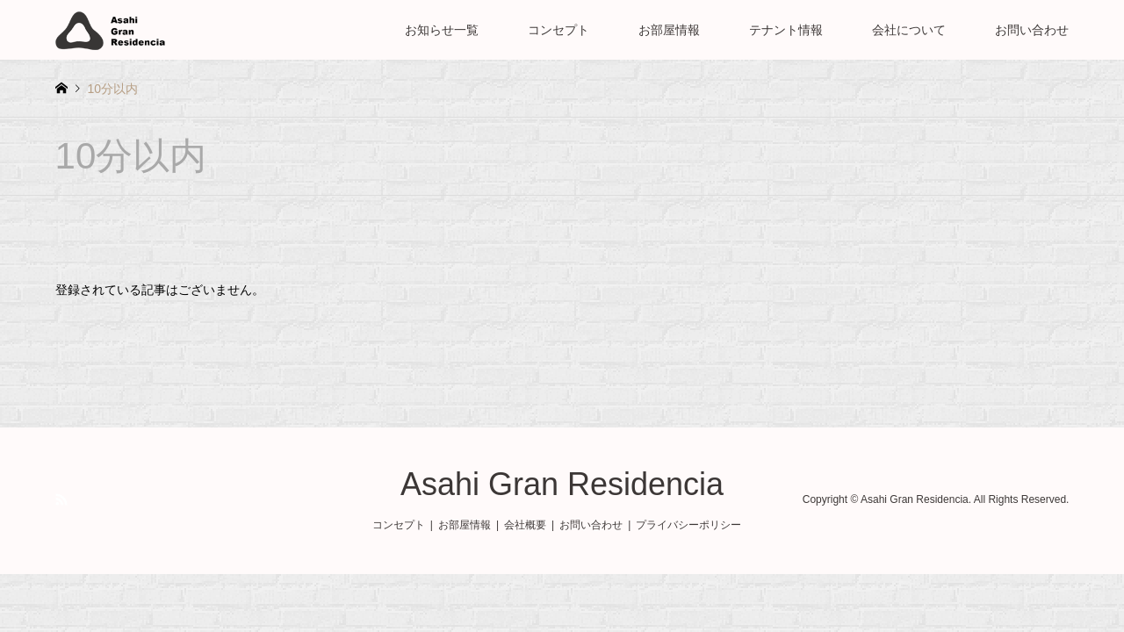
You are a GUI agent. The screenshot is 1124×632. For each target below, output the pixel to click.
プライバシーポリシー (688, 525)
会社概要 (525, 525)
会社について (909, 30)
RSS (61, 499)
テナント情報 (786, 30)
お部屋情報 (669, 30)
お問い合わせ (1032, 30)
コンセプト (558, 30)
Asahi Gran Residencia (562, 484)
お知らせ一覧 (442, 30)
